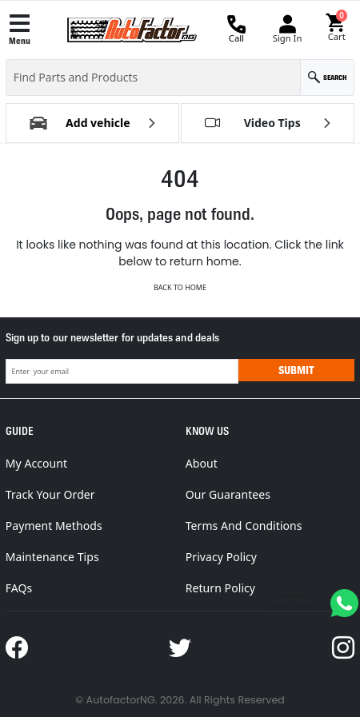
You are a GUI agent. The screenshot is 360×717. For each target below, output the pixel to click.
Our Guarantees (228, 494)
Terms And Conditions (244, 525)
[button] (336, 28)
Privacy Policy (221, 556)
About (202, 463)
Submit (296, 370)
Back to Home (180, 287)
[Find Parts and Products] (153, 77)
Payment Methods (54, 525)
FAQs (19, 588)
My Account (36, 463)
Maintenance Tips (52, 556)
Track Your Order (50, 494)
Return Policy (220, 588)
